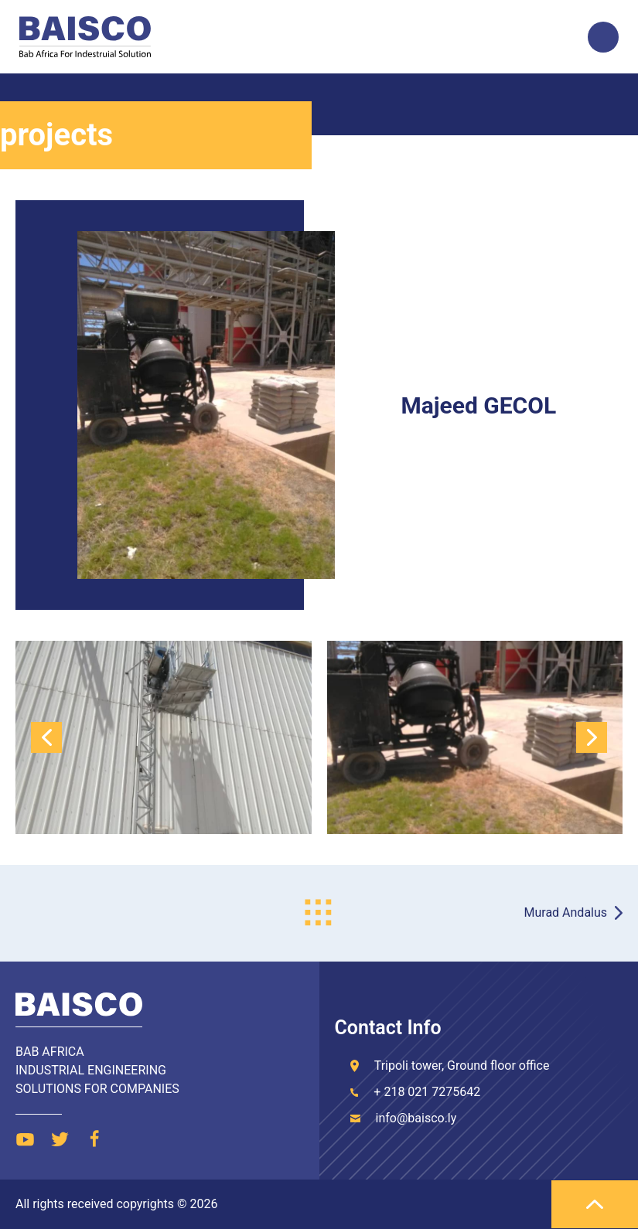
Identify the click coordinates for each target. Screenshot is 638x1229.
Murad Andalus (566, 912)
